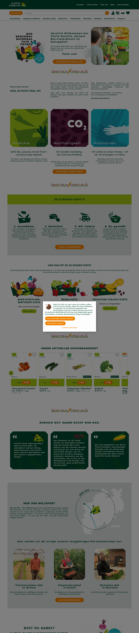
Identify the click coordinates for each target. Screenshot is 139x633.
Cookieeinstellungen (69, 328)
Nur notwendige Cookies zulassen (60, 318)
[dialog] (69, 316)
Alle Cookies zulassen (55, 323)
